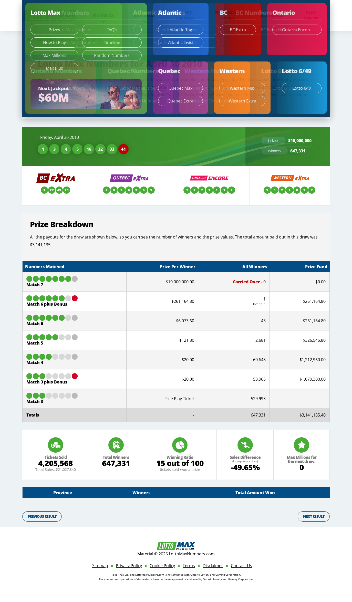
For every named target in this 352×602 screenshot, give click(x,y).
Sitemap (100, 565)
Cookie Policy (162, 565)
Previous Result (42, 516)
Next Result (313, 516)
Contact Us (241, 565)
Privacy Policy (129, 565)
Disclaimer (213, 565)
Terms (189, 565)
